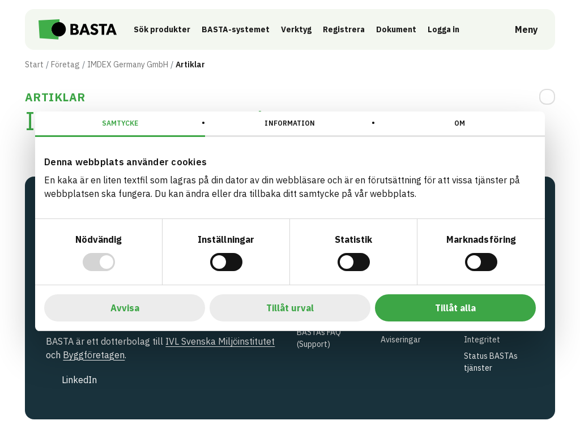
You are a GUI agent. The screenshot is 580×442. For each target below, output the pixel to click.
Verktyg (297, 29)
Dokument (397, 29)
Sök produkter (163, 29)
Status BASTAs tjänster (491, 362)
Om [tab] (459, 123)
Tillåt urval (290, 308)
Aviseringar (401, 339)
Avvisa (124, 308)
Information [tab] (290, 123)
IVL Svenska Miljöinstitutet (220, 341)
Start (34, 64)
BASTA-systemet (237, 29)
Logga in (447, 29)
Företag (65, 64)
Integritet (482, 339)
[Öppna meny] (518, 29)
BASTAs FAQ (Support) (319, 338)
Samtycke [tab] (120, 123)
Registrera (345, 29)
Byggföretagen (94, 355)
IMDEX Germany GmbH (127, 64)
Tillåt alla (455, 308)
